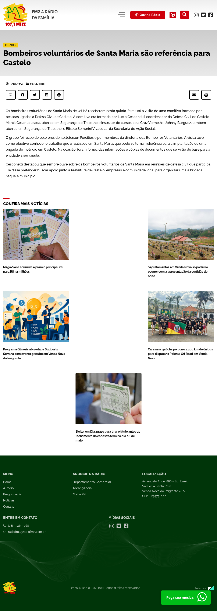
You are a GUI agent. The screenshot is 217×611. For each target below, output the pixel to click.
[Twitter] (203, 15)
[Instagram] (196, 15)
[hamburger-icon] (114, 15)
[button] (11, 95)
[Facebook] (210, 15)
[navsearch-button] (184, 15)
